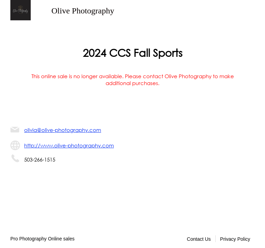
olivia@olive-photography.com (62, 129)
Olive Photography (82, 10)
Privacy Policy (235, 239)
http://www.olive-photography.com (69, 145)
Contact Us (199, 239)
